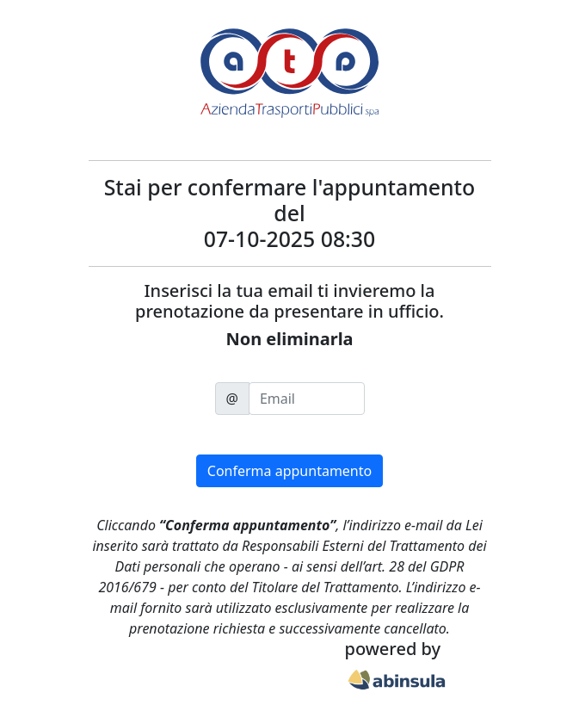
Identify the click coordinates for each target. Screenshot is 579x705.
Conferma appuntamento (289, 470)
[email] (307, 398)
